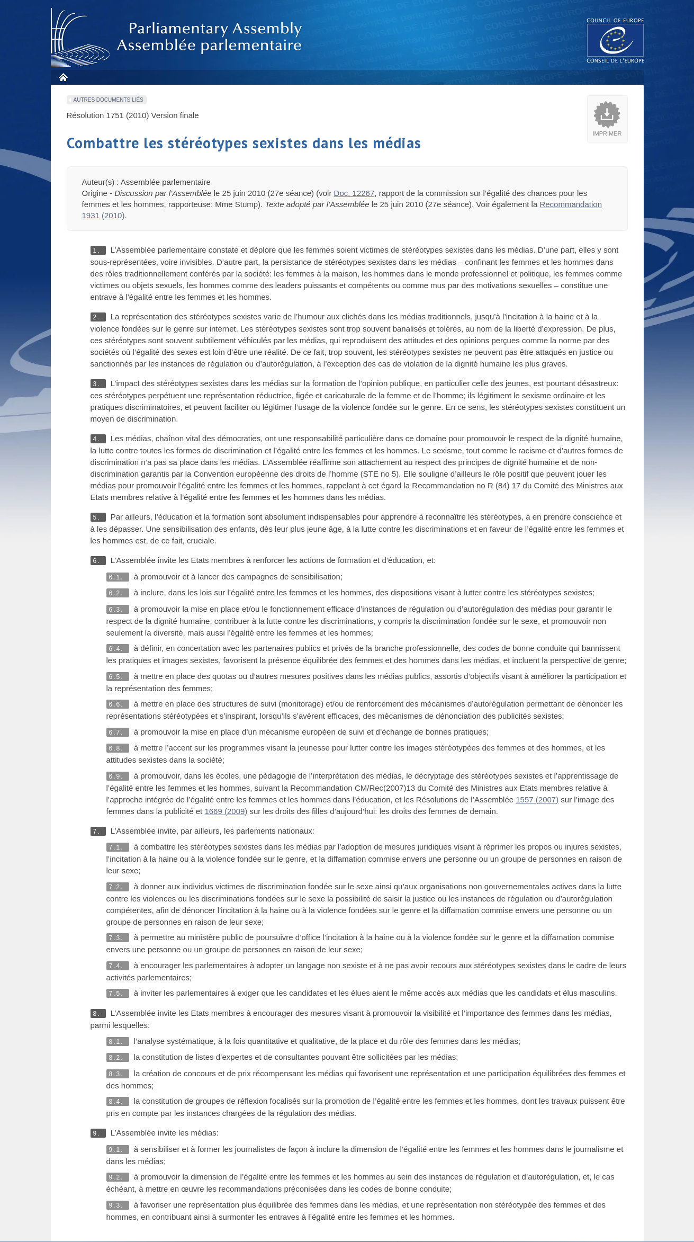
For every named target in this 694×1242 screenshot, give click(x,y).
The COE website (615, 40)
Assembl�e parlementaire (178, 38)
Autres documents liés (108, 100)
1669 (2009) (225, 811)
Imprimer (607, 133)
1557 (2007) (537, 799)
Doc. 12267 (354, 193)
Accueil (63, 77)
